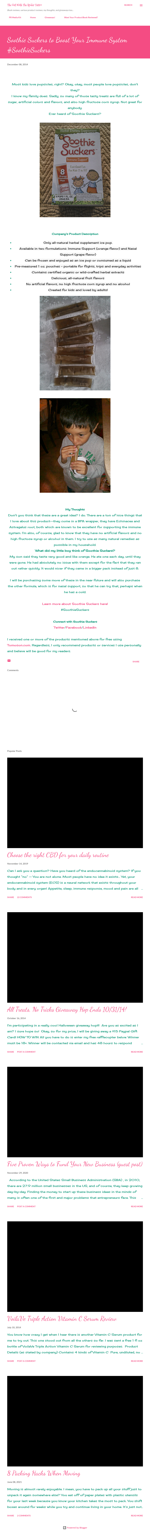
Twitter (59, 627)
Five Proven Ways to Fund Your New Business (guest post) (74, 1164)
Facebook (74, 627)
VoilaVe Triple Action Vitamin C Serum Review (62, 1318)
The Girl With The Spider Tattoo (24, 5)
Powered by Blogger (75, 1527)
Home (31, 17)
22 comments (24, 897)
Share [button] (136, 661)
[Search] (128, 5)
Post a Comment (26, 1052)
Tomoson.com (18, 645)
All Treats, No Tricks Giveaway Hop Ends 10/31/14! (66, 1009)
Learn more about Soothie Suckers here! (75, 604)
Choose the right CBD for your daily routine (58, 855)
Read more (137, 897)
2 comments (24, 1515)
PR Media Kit (13, 17)
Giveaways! (48, 17)
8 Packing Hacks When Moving (43, 1473)
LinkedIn (89, 627)
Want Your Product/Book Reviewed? (79, 17)
